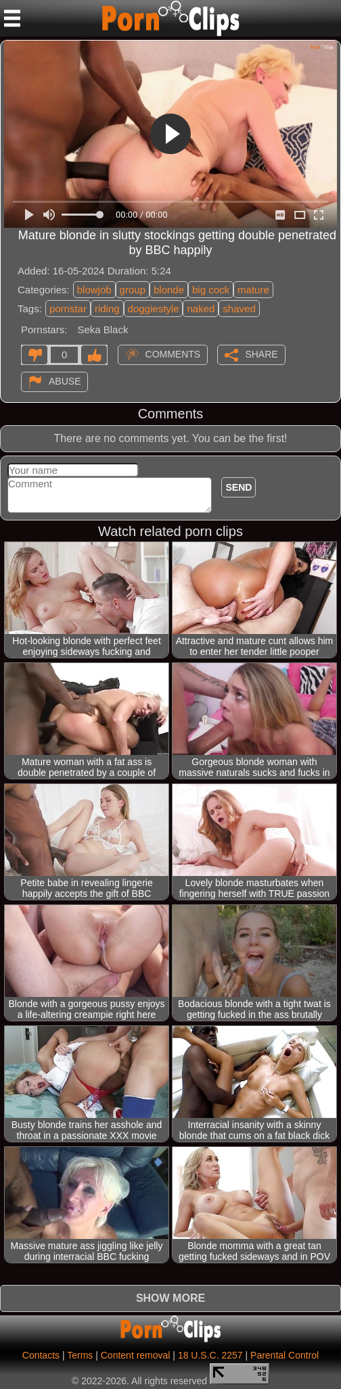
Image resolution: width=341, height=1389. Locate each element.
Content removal (135, 1355)
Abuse (65, 381)
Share (261, 354)
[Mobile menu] (12, 18)
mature (253, 289)
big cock (210, 289)
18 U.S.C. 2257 (210, 1355)
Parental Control (284, 1355)
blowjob (94, 289)
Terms (80, 1355)
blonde (169, 289)
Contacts (41, 1355)
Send (238, 487)
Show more (170, 1298)
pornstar (68, 308)
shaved (239, 308)
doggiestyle (153, 308)
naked (200, 308)
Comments (173, 354)
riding (107, 308)
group (132, 289)
